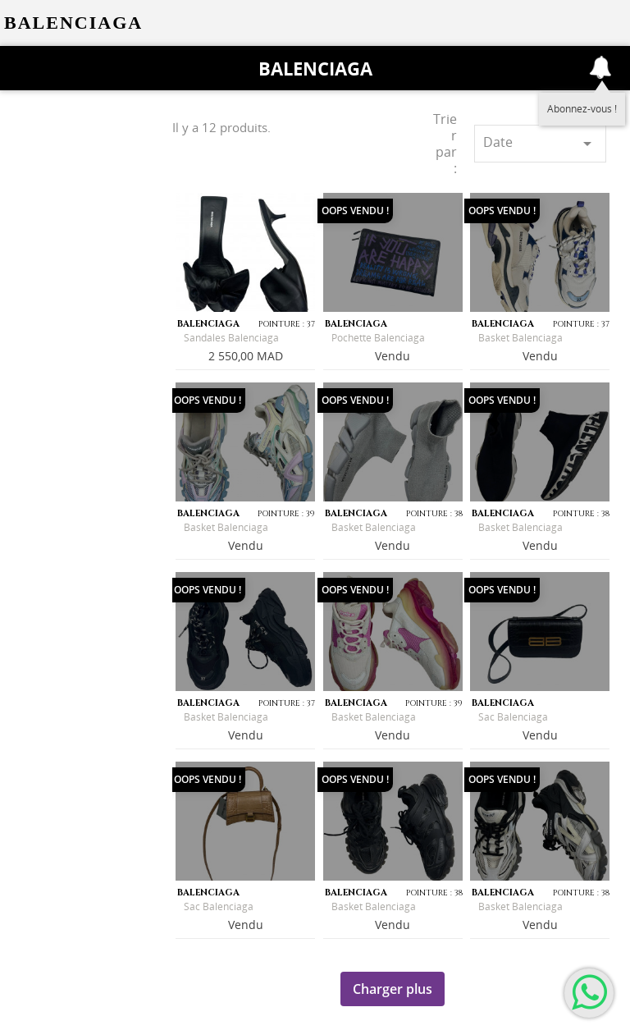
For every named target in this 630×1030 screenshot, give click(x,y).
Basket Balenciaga (520, 337)
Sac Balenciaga (513, 717)
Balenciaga (315, 68)
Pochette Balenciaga (378, 337)
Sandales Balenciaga (231, 337)
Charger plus (392, 989)
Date (540, 143)
